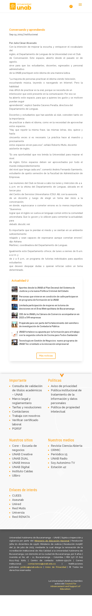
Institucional (31, 34)
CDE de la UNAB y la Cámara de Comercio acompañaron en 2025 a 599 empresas (49, 316)
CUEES (16, 495)
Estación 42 (58, 467)
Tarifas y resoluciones (26, 407)
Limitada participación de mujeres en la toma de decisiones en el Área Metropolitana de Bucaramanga (46, 307)
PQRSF (17, 428)
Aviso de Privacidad (56, 567)
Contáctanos (20, 411)
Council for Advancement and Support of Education (65, 586)
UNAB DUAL (20, 458)
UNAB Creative (22, 454)
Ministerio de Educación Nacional (52, 541)
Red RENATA (21, 516)
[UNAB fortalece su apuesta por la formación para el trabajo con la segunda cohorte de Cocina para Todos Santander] (15, 333)
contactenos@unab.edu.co (42, 564)
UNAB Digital (21, 467)
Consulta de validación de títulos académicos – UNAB (27, 390)
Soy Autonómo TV (63, 462)
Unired (16, 504)
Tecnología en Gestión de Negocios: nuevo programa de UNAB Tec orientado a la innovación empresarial (48, 342)
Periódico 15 (59, 454)
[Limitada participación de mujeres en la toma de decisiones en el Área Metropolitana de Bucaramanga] (15, 307)
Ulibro (16, 475)
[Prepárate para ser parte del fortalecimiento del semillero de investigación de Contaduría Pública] (15, 324)
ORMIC (55, 450)
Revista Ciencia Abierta (66, 445)
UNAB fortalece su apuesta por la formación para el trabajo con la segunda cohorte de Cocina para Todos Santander (49, 333)
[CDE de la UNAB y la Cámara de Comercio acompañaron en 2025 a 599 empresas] (15, 316)
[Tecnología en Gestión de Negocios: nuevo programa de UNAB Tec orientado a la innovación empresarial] (15, 342)
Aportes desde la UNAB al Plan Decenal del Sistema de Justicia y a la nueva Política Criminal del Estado (47, 289)
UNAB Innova (21, 462)
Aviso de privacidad (64, 386)
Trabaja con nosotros (26, 415)
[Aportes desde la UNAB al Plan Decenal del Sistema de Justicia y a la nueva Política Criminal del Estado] (15, 289)
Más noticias (46, 355)
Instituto (18, 471)
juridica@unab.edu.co (31, 567)
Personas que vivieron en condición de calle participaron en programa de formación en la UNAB (48, 298)
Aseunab (18, 499)
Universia (18, 512)
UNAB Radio (59, 458)
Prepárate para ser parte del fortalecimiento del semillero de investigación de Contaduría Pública (49, 325)
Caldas (28, 471)
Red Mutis (19, 508)
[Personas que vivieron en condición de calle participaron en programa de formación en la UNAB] (15, 298)
